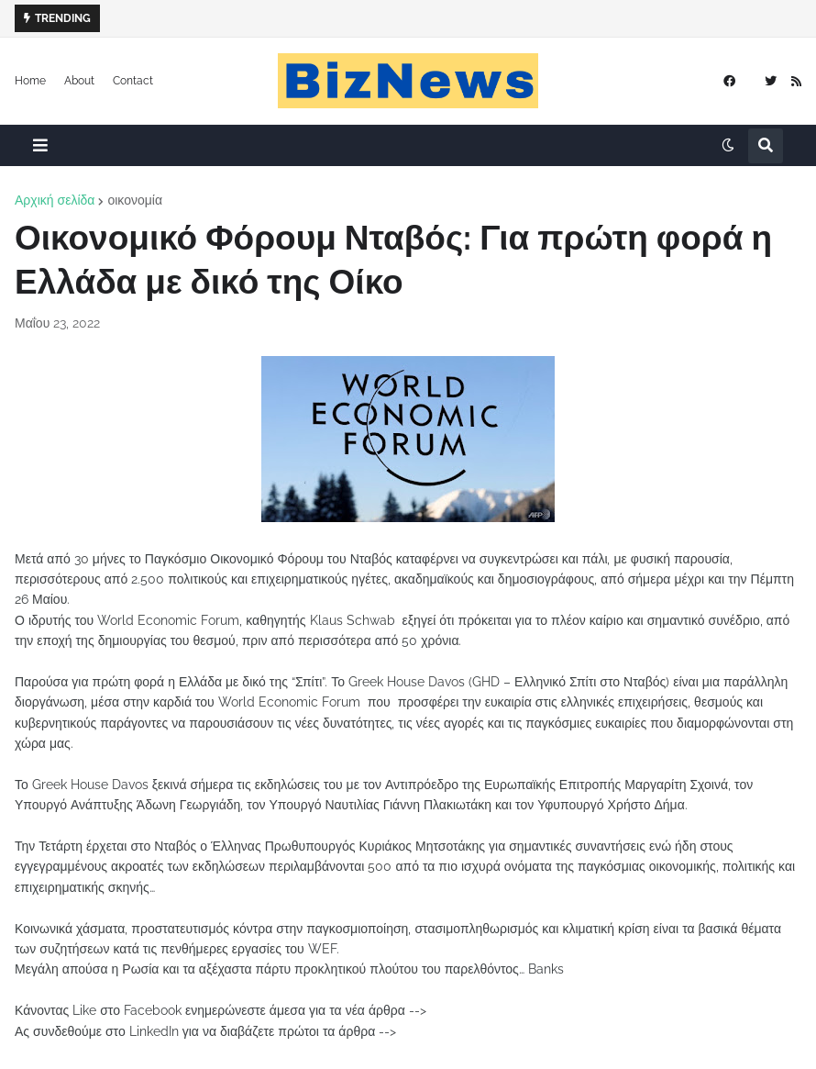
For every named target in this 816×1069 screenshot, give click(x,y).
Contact (133, 80)
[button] (40, 145)
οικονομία (134, 200)
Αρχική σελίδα (54, 200)
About (79, 80)
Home (30, 80)
